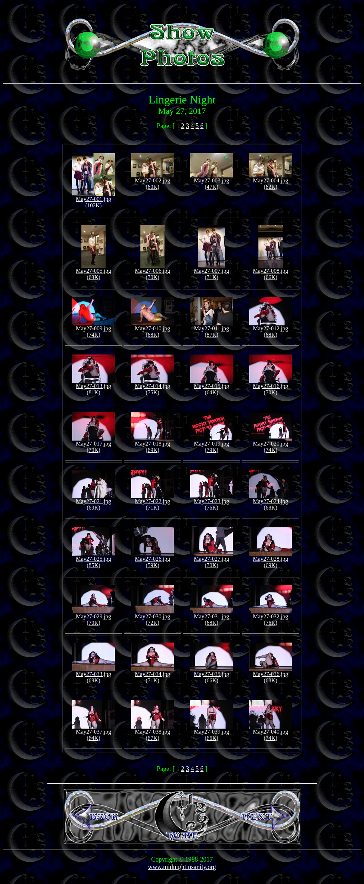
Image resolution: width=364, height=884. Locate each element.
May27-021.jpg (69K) (93, 502)
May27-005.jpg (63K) (93, 271)
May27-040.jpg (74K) (270, 732)
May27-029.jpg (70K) (93, 617)
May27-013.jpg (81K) (93, 386)
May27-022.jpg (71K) (152, 502)
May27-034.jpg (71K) (152, 674)
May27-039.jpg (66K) (211, 732)
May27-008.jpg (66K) (270, 271)
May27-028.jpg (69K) (270, 559)
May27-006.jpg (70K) (152, 271)
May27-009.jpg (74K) (93, 329)
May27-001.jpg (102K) (93, 199)
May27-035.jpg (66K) (211, 674)
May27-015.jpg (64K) (211, 386)
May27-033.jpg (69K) (93, 674)
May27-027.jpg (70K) (211, 559)
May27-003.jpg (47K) (211, 181)
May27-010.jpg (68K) (152, 329)
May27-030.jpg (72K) (152, 617)
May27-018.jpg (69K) (152, 444)
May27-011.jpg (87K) (211, 329)
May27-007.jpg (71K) (211, 271)
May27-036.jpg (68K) (270, 674)
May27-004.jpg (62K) (270, 181)
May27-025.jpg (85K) (93, 559)
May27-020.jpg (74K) (270, 444)
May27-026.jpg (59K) (152, 559)
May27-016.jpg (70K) (270, 386)
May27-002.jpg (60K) (152, 181)
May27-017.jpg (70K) (93, 444)
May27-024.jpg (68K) (270, 502)
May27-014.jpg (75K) (152, 386)
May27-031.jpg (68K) (211, 617)
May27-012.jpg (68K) (270, 329)
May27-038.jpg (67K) (152, 732)
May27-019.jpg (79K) (211, 444)
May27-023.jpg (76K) (211, 502)
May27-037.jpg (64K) (93, 732)
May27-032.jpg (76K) (270, 617)
